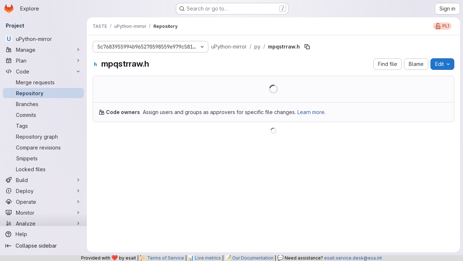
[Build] (43, 180)
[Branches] (43, 104)
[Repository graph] (43, 136)
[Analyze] (43, 223)
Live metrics (208, 258)
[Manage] (43, 50)
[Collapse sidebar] (43, 246)
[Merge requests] (43, 82)
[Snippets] (43, 158)
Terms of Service (165, 258)
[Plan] (43, 60)
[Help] (43, 234)
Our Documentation (252, 258)
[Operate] (43, 202)
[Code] (43, 71)
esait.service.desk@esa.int (353, 258)
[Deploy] (43, 191)
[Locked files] (43, 169)
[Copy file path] (307, 46)
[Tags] (43, 126)
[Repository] (43, 93)
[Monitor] (43, 212)
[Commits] (43, 115)
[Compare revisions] (43, 147)
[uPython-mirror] (43, 39)
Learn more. (311, 112)
